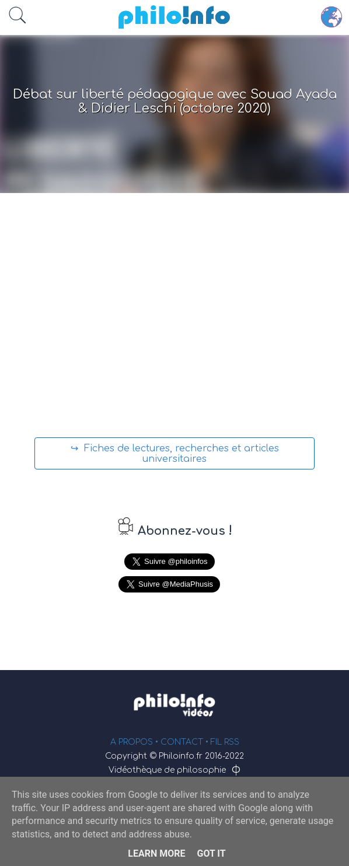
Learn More (156, 853)
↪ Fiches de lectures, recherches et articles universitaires (175, 453)
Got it (211, 853)
